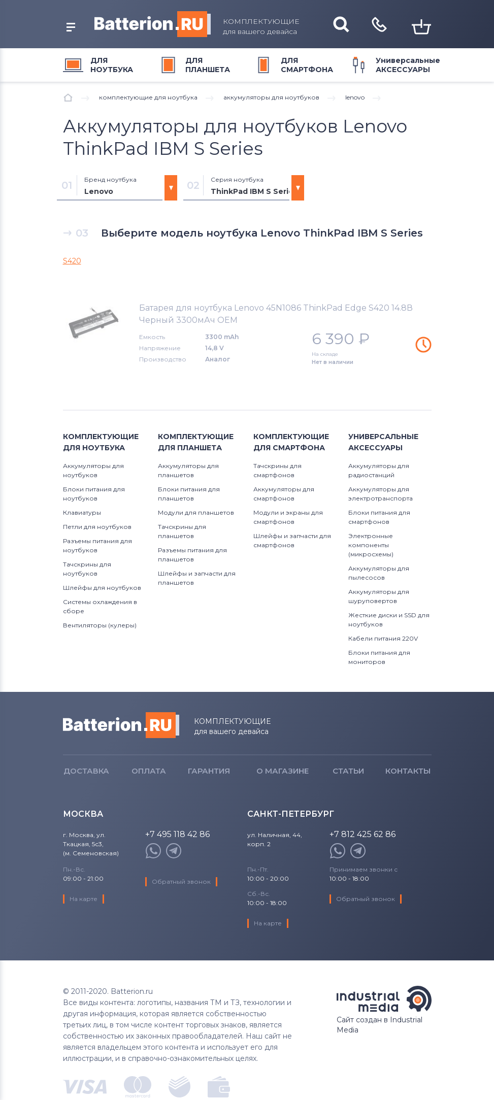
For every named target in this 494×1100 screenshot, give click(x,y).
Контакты (408, 771)
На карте (83, 899)
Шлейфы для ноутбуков (102, 587)
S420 (72, 260)
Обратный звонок (181, 881)
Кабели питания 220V (383, 638)
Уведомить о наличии (423, 345)
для (111, 65)
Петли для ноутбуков (97, 526)
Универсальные (408, 65)
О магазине (282, 771)
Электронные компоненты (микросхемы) (370, 545)
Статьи (348, 771)
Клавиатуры (82, 512)
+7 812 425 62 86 (363, 834)
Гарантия (209, 771)
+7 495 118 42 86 (177, 834)
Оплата (148, 771)
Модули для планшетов (196, 512)
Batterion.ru (121, 725)
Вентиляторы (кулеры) (100, 625)
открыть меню (71, 27)
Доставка (86, 771)
